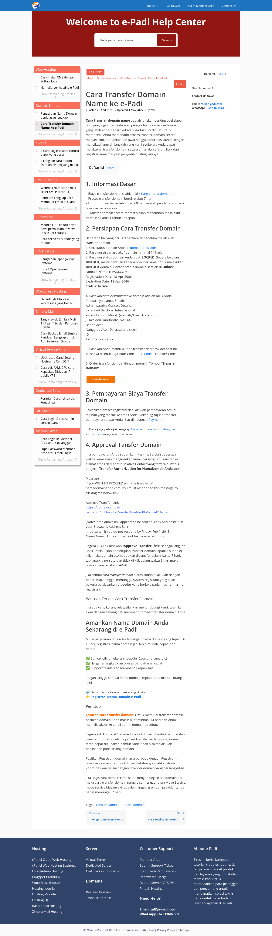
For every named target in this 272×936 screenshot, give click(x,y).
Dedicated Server (98, 865)
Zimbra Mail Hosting (47, 911)
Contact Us (229, 6)
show (110, 168)
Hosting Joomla (43, 888)
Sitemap (183, 930)
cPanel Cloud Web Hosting (51, 859)
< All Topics (95, 72)
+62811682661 (215, 108)
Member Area (150, 859)
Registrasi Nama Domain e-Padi (115, 697)
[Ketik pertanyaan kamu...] (126, 40)
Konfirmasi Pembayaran (158, 871)
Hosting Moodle (44, 894)
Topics (155, 5)
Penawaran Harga (153, 877)
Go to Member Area (201, 6)
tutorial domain (133, 805)
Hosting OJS (40, 900)
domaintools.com (143, 247)
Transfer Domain (107, 805)
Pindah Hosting (151, 888)
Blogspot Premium (46, 877)
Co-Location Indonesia (102, 871)
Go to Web (174, 6)
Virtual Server (96, 859)
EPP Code (145, 354)
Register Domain (98, 892)
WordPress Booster (46, 882)
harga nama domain (156, 193)
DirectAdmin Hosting (47, 871)
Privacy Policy (166, 930)
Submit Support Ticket (156, 865)
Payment (155, 419)
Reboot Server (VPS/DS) (157, 882)
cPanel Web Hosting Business (54, 865)
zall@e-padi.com (211, 104)
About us (148, 930)
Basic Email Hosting (46, 905)
